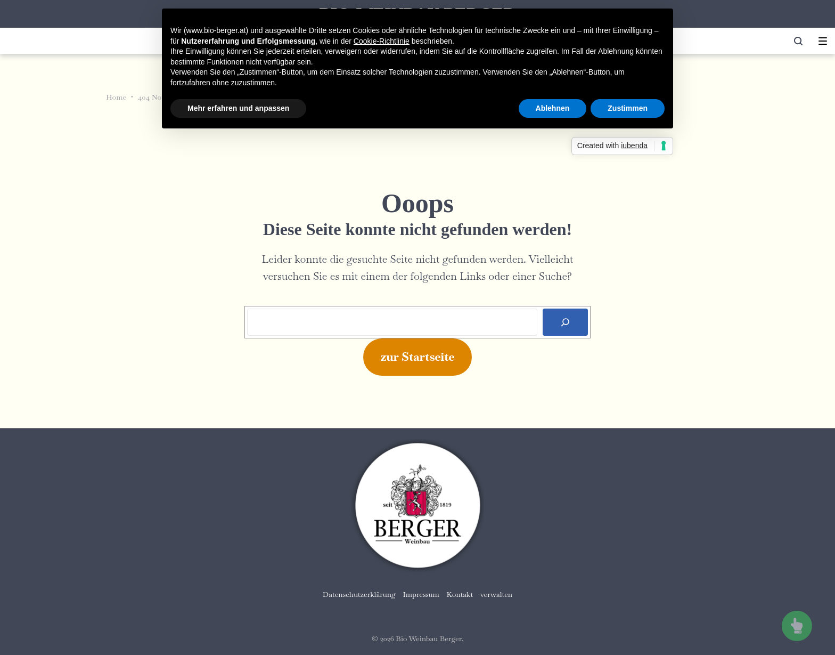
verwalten (496, 594)
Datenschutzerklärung (359, 594)
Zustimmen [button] (628, 108)
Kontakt (460, 594)
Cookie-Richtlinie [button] (382, 41)
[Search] (565, 322)
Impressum (421, 594)
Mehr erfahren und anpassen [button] (238, 108)
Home (116, 97)
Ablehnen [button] (553, 108)
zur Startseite (417, 357)
